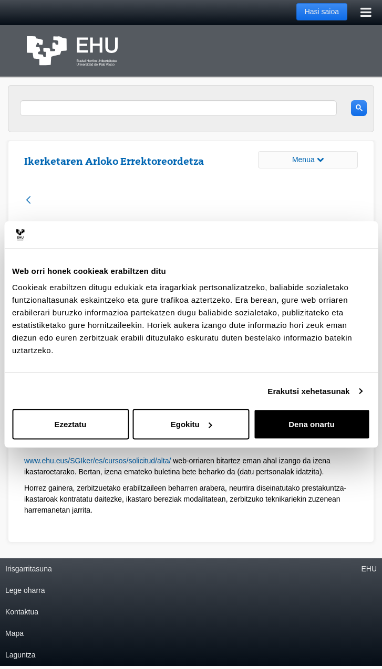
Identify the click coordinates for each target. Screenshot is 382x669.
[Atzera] (28, 200)
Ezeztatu (71, 424)
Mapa (14, 633)
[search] (178, 108)
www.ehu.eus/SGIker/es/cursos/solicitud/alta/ (97, 460)
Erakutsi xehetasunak (308, 390)
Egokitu (191, 424)
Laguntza (20, 655)
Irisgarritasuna (28, 569)
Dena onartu (311, 424)
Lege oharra (25, 590)
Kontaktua (21, 612)
